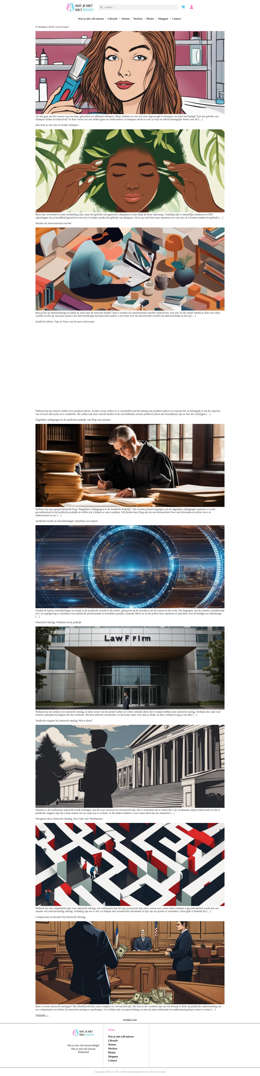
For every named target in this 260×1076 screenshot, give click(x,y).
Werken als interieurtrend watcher (53, 223)
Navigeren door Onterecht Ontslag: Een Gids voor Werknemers (69, 818)
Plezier (150, 18)
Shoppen (163, 18)
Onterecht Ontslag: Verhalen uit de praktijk (58, 622)
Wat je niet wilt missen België (83, 1045)
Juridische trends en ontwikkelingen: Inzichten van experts (66, 521)
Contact (176, 18)
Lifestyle (113, 18)
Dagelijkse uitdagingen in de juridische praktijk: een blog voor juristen (73, 419)
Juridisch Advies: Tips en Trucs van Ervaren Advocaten (64, 321)
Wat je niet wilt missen (91, 18)
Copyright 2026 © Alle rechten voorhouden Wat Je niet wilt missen (130, 1071)
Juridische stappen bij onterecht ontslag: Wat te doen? (64, 720)
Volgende (42, 1015)
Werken (137, 18)
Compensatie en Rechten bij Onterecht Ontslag (60, 917)
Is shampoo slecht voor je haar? (52, 26)
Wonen (126, 18)
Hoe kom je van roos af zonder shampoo (56, 125)
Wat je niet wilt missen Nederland (83, 1050)
